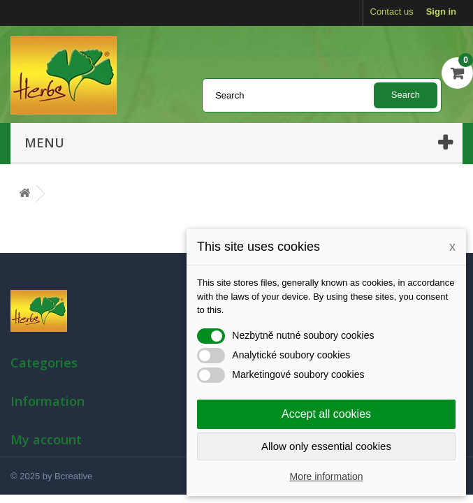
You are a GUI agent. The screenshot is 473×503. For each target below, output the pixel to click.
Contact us (392, 11)
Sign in (441, 11)
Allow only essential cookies (326, 446)
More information (326, 476)
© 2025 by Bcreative (51, 476)
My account (46, 439)
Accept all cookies (326, 414)
